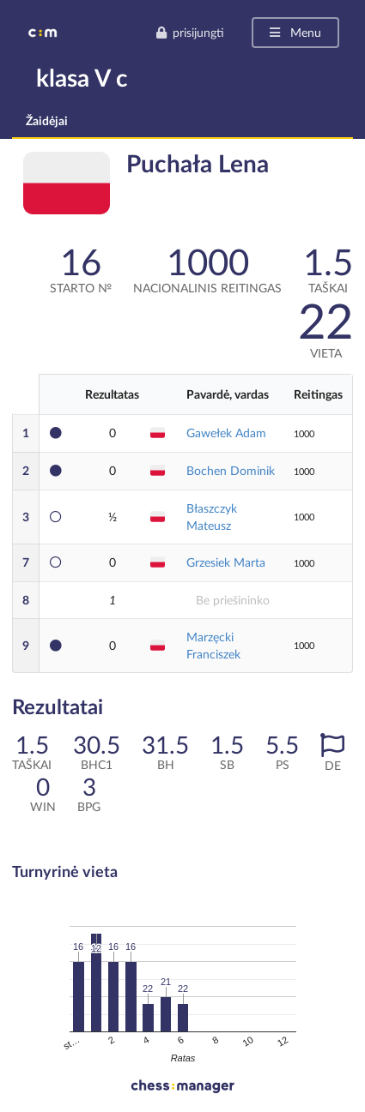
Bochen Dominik (230, 470)
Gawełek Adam (226, 432)
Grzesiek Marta (225, 562)
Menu (294, 32)
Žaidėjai (47, 120)
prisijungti (190, 32)
